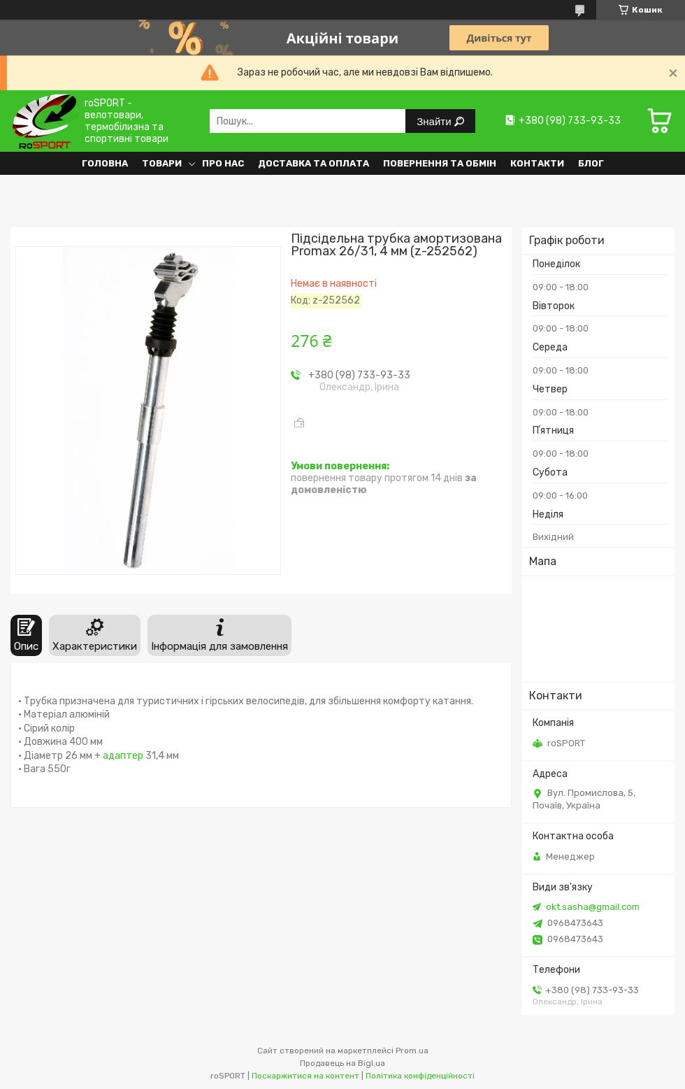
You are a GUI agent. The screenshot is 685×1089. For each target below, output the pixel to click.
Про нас (223, 163)
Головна (105, 163)
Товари (162, 163)
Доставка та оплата (313, 163)
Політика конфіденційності (420, 1076)
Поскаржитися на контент (305, 1076)
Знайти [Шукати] (435, 121)
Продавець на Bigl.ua (342, 1063)
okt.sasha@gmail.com (593, 907)
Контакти (537, 163)
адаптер (123, 756)
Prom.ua (412, 1050)
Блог (591, 163)
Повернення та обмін (439, 163)
